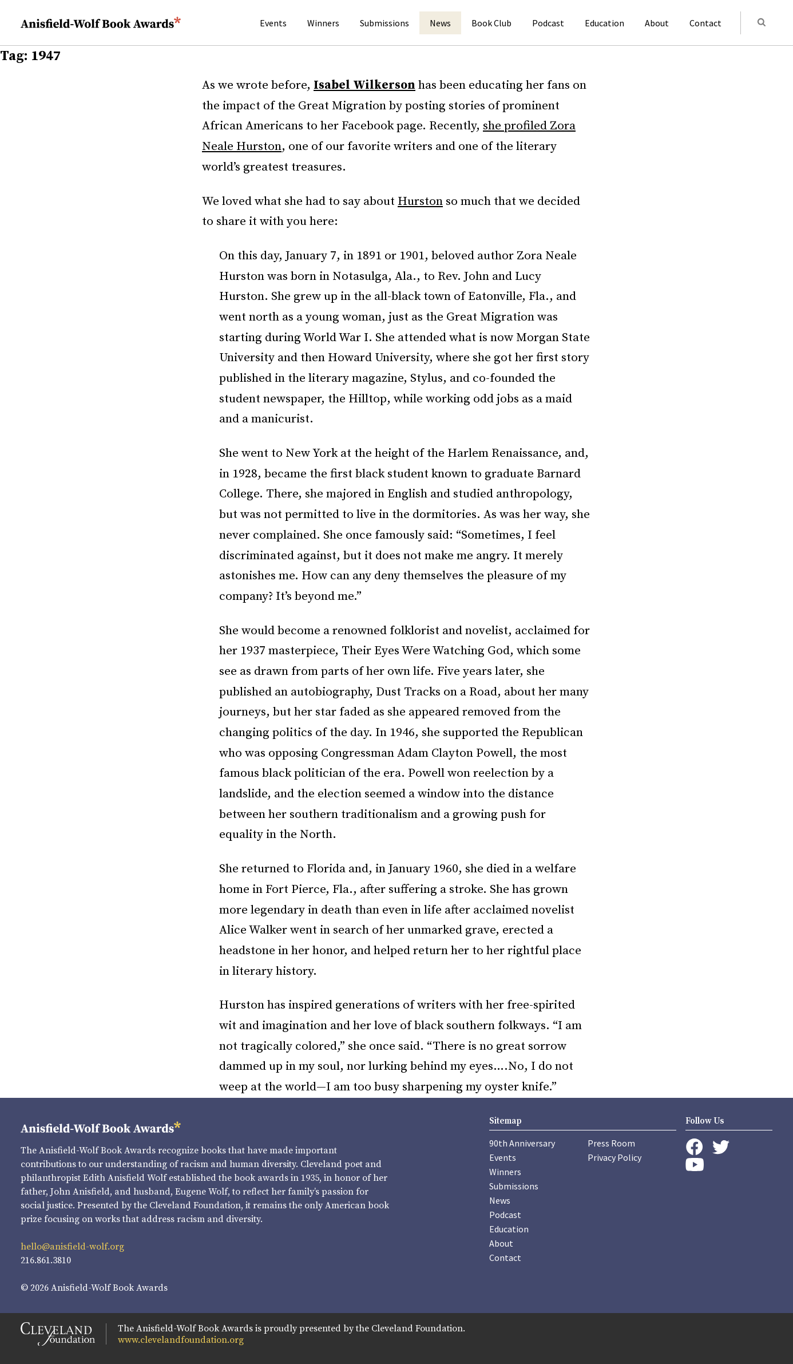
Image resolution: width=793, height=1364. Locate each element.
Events (273, 23)
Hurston (420, 201)
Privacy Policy (614, 1157)
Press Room (611, 1143)
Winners (323, 23)
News (440, 23)
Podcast (548, 23)
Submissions (384, 23)
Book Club (491, 23)
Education (604, 23)
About (657, 23)
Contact (705, 23)
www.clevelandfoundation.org (181, 1340)
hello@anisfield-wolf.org (72, 1246)
